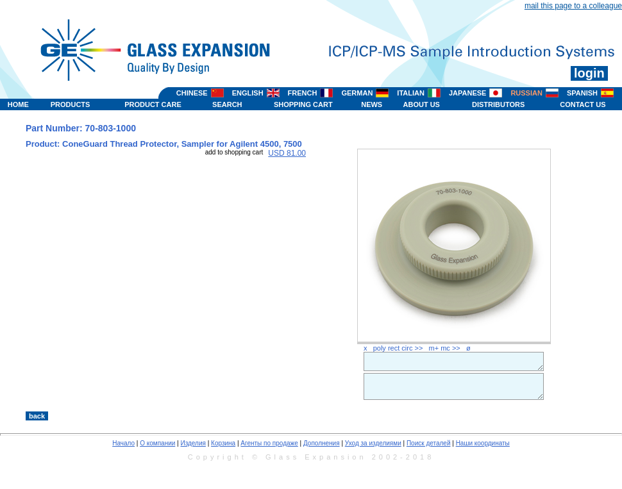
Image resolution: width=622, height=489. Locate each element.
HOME (18, 104)
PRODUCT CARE (152, 104)
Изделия (192, 443)
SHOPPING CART (303, 104)
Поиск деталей (429, 443)
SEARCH (227, 104)
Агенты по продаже (269, 443)
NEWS (371, 104)
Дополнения (321, 443)
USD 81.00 (287, 153)
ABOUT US (421, 104)
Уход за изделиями (373, 443)
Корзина (223, 443)
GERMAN (357, 93)
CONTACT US (582, 104)
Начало (123, 443)
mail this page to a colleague (573, 5)
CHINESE (192, 93)
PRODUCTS (70, 104)
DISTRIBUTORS (498, 104)
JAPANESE (467, 93)
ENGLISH (248, 93)
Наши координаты (483, 443)
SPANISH (582, 93)
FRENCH (302, 93)
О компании (157, 443)
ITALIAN (410, 93)
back (37, 416)
